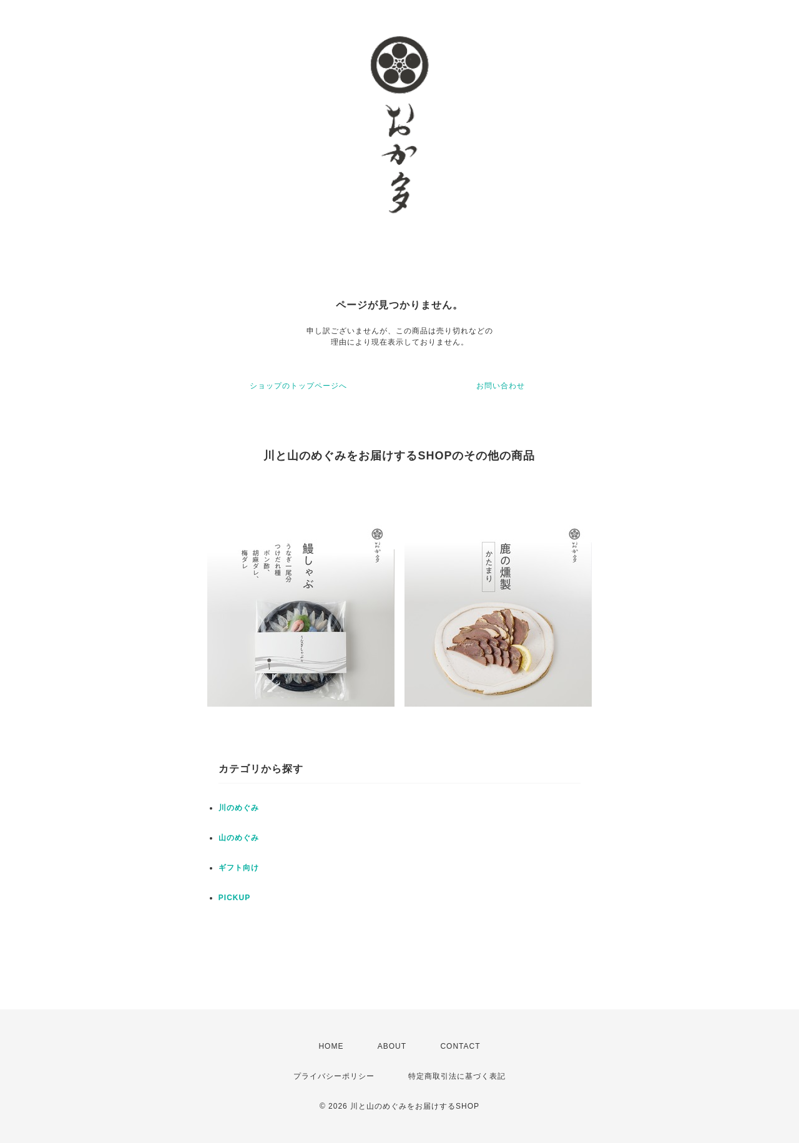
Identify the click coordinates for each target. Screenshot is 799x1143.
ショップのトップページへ (298, 385)
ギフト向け (238, 867)
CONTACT (460, 1046)
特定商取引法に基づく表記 (457, 1076)
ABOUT (392, 1046)
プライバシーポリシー (334, 1076)
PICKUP (234, 897)
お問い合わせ (500, 385)
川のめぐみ (238, 807)
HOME (330, 1046)
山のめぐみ (238, 837)
